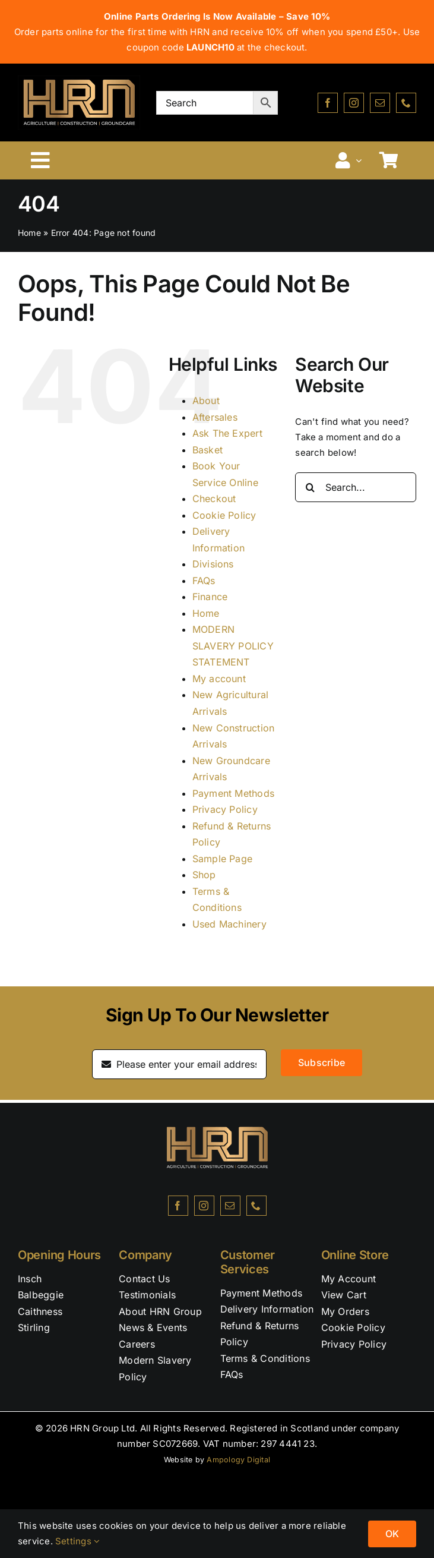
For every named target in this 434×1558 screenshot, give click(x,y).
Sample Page (222, 859)
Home (29, 233)
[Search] (310, 487)
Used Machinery (229, 924)
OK (392, 1534)
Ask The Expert (227, 433)
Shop (204, 875)
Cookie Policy (224, 515)
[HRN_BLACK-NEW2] (79, 80)
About (206, 400)
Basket (207, 450)
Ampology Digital (238, 1459)
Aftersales (214, 417)
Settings (77, 1541)
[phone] (406, 103)
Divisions (213, 564)
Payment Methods (233, 793)
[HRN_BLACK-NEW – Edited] (217, 1107)
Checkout (214, 498)
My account (219, 679)
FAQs (204, 580)
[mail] (380, 103)
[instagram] (354, 103)
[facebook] (328, 103)
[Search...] (355, 487)
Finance (210, 597)
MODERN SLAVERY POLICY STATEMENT (233, 645)
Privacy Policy (225, 809)
